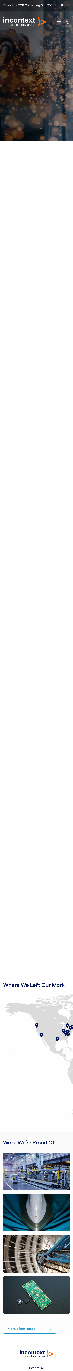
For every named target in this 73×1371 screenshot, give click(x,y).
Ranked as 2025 (28, 5)
